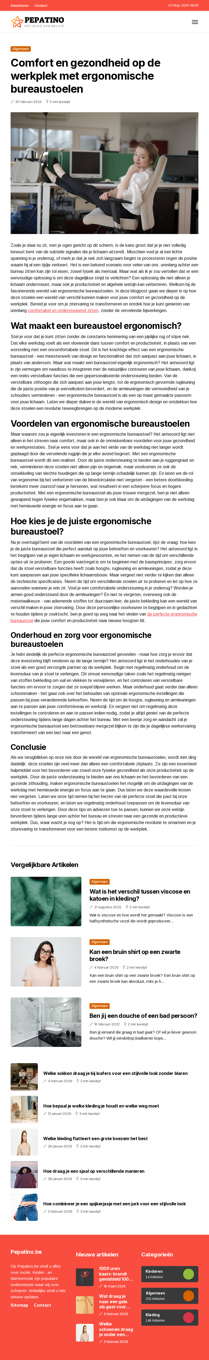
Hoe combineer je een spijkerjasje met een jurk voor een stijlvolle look (114, 1203)
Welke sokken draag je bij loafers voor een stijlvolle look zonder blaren (115, 1073)
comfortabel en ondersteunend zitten (63, 310)
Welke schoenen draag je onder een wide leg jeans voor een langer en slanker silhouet (116, 1329)
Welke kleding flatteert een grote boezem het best (95, 1138)
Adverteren (20, 5)
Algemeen (21, 49)
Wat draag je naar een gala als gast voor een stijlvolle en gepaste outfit (115, 1301)
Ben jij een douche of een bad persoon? (143, 1015)
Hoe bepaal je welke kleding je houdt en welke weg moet (101, 1106)
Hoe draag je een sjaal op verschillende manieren (94, 1171)
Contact (40, 5)
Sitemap (19, 1305)
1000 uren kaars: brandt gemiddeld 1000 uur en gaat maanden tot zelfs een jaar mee (115, 1274)
